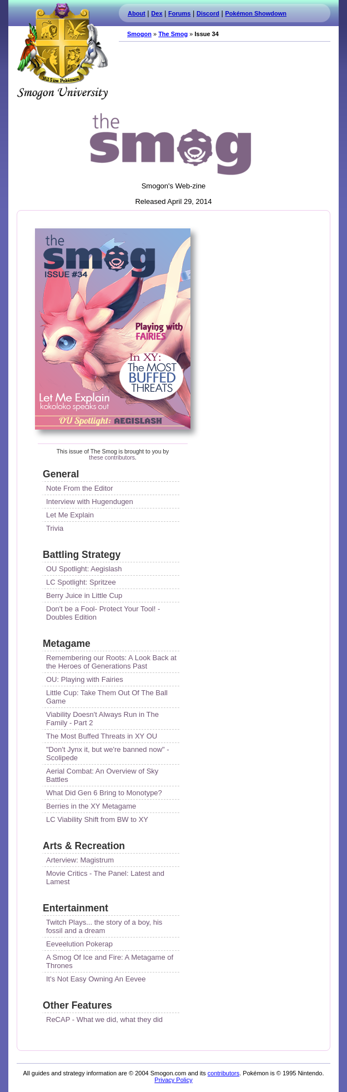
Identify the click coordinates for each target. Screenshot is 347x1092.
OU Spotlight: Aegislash (84, 569)
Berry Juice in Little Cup (84, 595)
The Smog (173, 34)
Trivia (54, 528)
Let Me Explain (70, 515)
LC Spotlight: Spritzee (81, 582)
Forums (179, 13)
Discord (208, 13)
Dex (156, 13)
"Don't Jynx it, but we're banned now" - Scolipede (108, 753)
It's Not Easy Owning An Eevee (96, 979)
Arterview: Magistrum (80, 860)
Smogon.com (62, 51)
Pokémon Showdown (255, 13)
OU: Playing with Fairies (84, 679)
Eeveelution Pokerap (79, 944)
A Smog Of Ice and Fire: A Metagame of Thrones (110, 961)
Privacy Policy (173, 1079)
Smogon (139, 34)
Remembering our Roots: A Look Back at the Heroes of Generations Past (112, 662)
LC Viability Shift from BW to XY (97, 819)
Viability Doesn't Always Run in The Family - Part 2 (103, 718)
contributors (223, 1073)
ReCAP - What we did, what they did (104, 1019)
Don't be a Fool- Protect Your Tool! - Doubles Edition (104, 613)
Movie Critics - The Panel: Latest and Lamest (106, 877)
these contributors (112, 458)
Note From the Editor (79, 488)
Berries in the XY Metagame (91, 806)
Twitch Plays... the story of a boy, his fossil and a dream (105, 926)
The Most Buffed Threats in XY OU (101, 736)
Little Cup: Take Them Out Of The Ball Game (108, 697)
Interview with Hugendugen (89, 501)
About (136, 13)
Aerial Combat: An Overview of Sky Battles (103, 775)
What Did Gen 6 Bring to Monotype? (104, 793)
